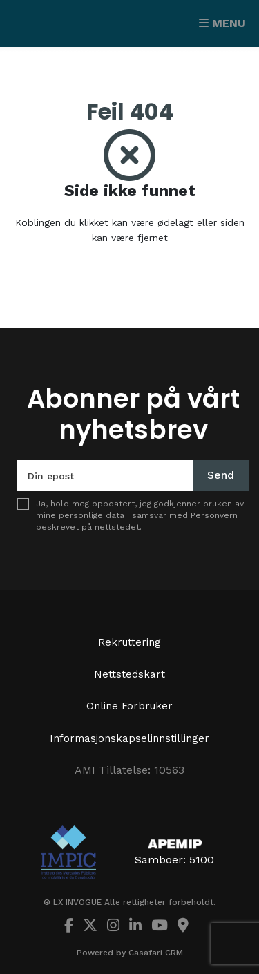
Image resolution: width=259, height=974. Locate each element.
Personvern (214, 515)
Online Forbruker (129, 706)
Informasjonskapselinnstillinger (129, 738)
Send (220, 474)
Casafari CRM (155, 952)
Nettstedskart (129, 674)
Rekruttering (129, 642)
